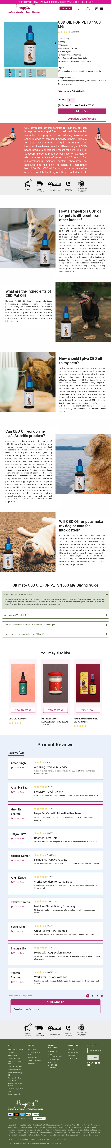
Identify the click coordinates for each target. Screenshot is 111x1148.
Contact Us (71, 1055)
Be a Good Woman (54, 1060)
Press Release (73, 1058)
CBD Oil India (12, 1055)
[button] (56, 42)
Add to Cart (82, 111)
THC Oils (11, 1052)
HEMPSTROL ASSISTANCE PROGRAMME (52, 1065)
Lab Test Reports (73, 1052)
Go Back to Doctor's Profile (82, 118)
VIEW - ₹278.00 (88, 710)
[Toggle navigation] (101, 8)
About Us (71, 1049)
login (21, 1009)
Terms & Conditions (34, 1061)
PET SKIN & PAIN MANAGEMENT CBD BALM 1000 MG (54, 721)
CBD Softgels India (14, 1070)
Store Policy (32, 1049)
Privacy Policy (32, 1058)
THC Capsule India (14, 1058)
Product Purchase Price (78, 105)
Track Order (66, 8)
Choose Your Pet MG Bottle (72, 91)
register (28, 1009)
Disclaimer (31, 1064)
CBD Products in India (15, 1049)
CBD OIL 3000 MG (18, 718)
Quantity (61, 99)
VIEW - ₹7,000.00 (55, 710)
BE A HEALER (52, 1051)
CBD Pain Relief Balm (15, 1067)
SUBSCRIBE (93, 1057)
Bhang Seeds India (14, 1094)
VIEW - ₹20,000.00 (23, 710)
